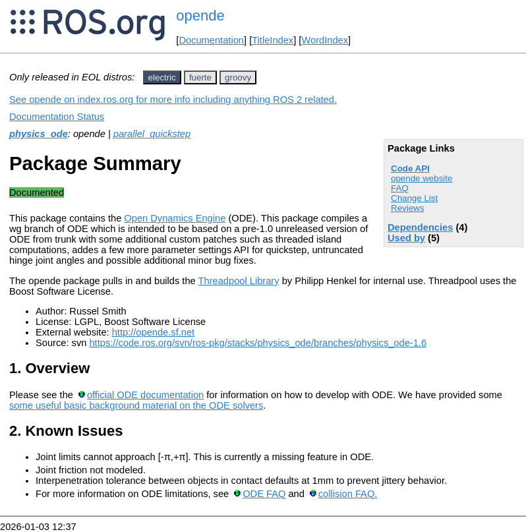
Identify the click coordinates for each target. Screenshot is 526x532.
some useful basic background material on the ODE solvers (136, 405)
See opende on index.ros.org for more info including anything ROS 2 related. (173, 99)
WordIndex (324, 40)
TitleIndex (272, 40)
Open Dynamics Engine (174, 218)
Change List (414, 198)
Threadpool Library (238, 281)
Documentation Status (56, 116)
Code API (410, 168)
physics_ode (38, 134)
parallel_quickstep (151, 134)
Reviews (407, 208)
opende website (421, 178)
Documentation (211, 40)
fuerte (200, 77)
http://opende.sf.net (153, 332)
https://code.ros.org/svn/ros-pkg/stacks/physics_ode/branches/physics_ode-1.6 (257, 343)
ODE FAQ (264, 493)
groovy (238, 77)
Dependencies (420, 227)
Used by (406, 238)
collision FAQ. (348, 493)
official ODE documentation (145, 395)
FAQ (400, 188)
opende (200, 15)
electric (162, 77)
